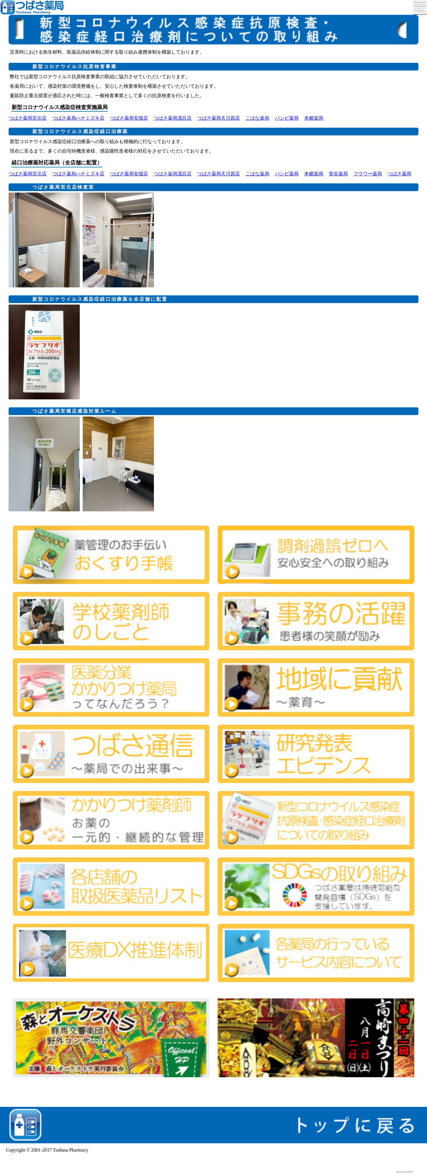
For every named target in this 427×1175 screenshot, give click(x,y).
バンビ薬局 (287, 118)
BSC (411, 1172)
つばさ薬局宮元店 (28, 118)
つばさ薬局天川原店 (218, 118)
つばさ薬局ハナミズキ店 (78, 118)
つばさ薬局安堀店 (129, 118)
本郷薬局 (313, 118)
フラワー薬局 (367, 173)
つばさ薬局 (399, 173)
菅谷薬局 (338, 173)
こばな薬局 (257, 118)
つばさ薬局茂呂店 (173, 118)
